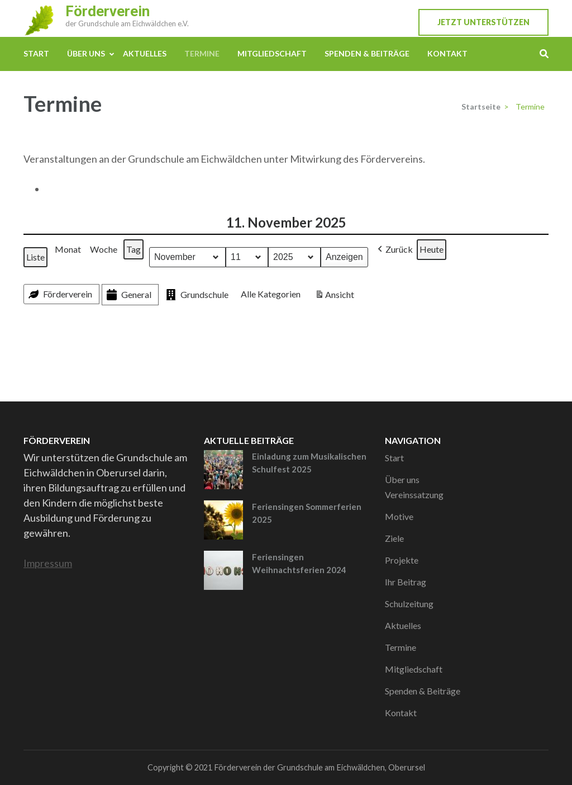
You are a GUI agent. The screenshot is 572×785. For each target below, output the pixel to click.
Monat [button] (68, 249)
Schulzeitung (409, 603)
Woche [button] (103, 249)
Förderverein (107, 11)
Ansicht (335, 296)
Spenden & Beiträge (367, 53)
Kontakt (447, 53)
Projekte (401, 560)
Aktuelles (144, 53)
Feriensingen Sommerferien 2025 (306, 513)
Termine (202, 53)
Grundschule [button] (196, 295)
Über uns (86, 53)
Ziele (394, 538)
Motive (399, 516)
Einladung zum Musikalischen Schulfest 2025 (309, 462)
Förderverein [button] (59, 294)
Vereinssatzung (414, 494)
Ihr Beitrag (405, 581)
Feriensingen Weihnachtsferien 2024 (299, 563)
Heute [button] (432, 249)
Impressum (47, 563)
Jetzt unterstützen (483, 22)
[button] (394, 249)
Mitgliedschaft (272, 53)
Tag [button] (133, 249)
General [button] (127, 295)
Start (36, 53)
